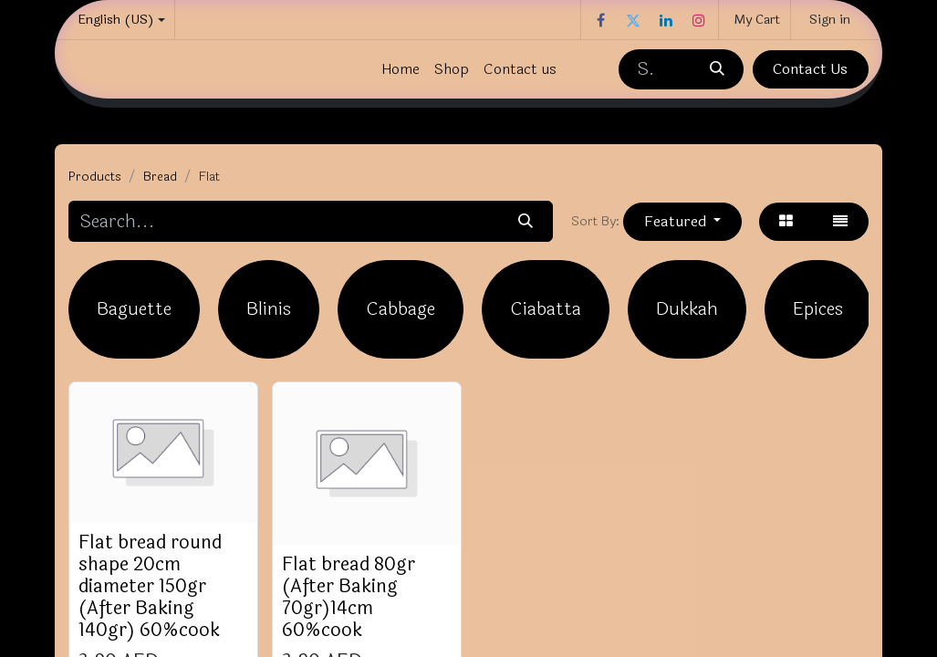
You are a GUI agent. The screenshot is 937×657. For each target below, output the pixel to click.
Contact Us (810, 68)
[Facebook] (600, 20)
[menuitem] (400, 69)
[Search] (716, 69)
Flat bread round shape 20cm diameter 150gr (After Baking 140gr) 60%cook (150, 586)
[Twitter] (633, 20)
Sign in (829, 19)
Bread (160, 176)
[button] (682, 222)
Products (94, 176)
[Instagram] (698, 20)
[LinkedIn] (666, 20)
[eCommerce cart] (754, 19)
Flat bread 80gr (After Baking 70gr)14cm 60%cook (348, 597)
